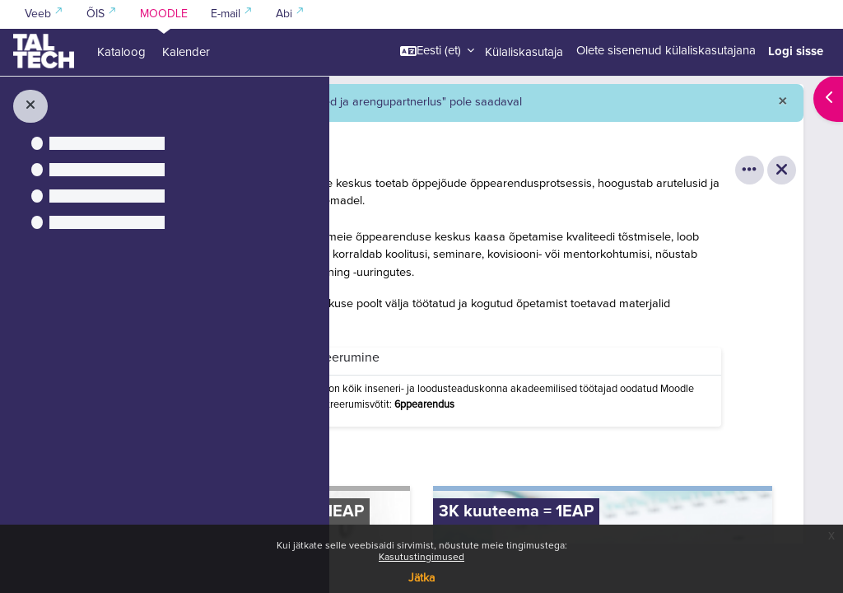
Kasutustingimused (421, 558)
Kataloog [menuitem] (121, 52)
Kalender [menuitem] (186, 52)
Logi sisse (795, 51)
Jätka (421, 578)
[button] (437, 51)
